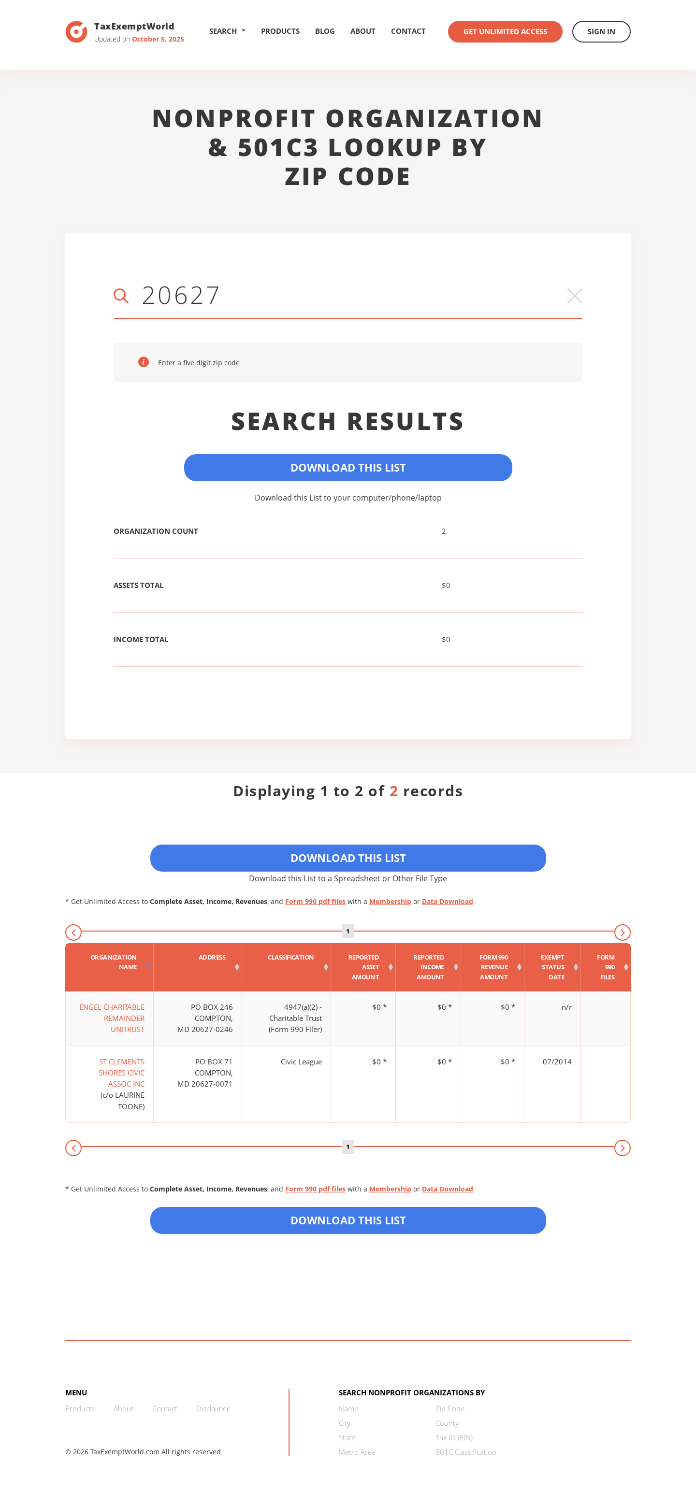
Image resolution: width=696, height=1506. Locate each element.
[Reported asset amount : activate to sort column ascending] (363, 967)
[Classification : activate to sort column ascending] (286, 967)
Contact (408, 31)
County (447, 1423)
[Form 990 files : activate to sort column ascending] (606, 967)
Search (227, 31)
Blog (325, 31)
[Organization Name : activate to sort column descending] (109, 967)
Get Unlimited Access (505, 31)
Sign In (601, 31)
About (363, 31)
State (347, 1437)
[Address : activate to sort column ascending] (198, 967)
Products (280, 31)
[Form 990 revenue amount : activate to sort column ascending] (492, 967)
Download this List (348, 1220)
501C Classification (465, 1452)
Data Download (447, 901)
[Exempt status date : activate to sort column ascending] (552, 967)
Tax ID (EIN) (454, 1437)
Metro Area (357, 1452)
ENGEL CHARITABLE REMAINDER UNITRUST (112, 1018)
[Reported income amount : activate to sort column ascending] (428, 967)
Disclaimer (213, 1408)
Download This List (348, 467)
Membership (390, 901)
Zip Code (449, 1408)
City (344, 1423)
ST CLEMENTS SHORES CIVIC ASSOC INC (122, 1073)
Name (348, 1408)
